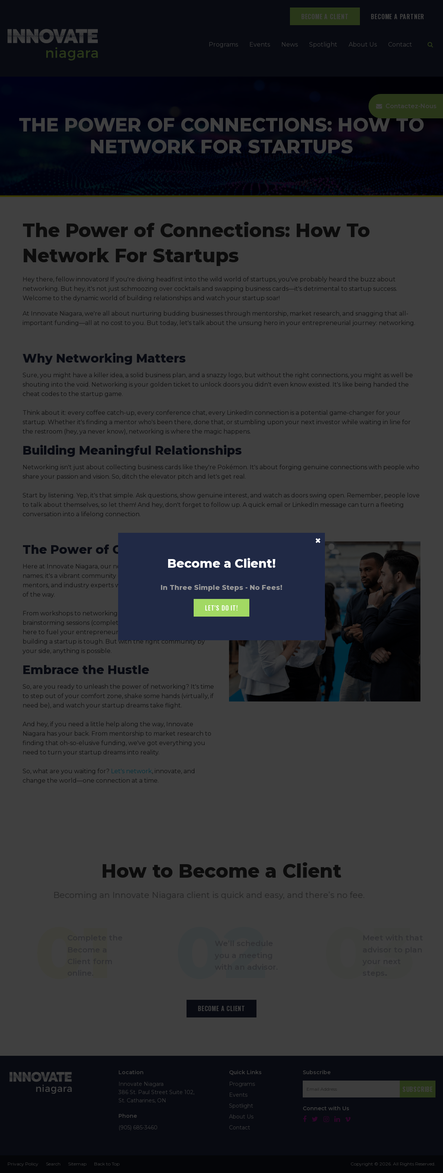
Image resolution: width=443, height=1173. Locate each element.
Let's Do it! (221, 607)
